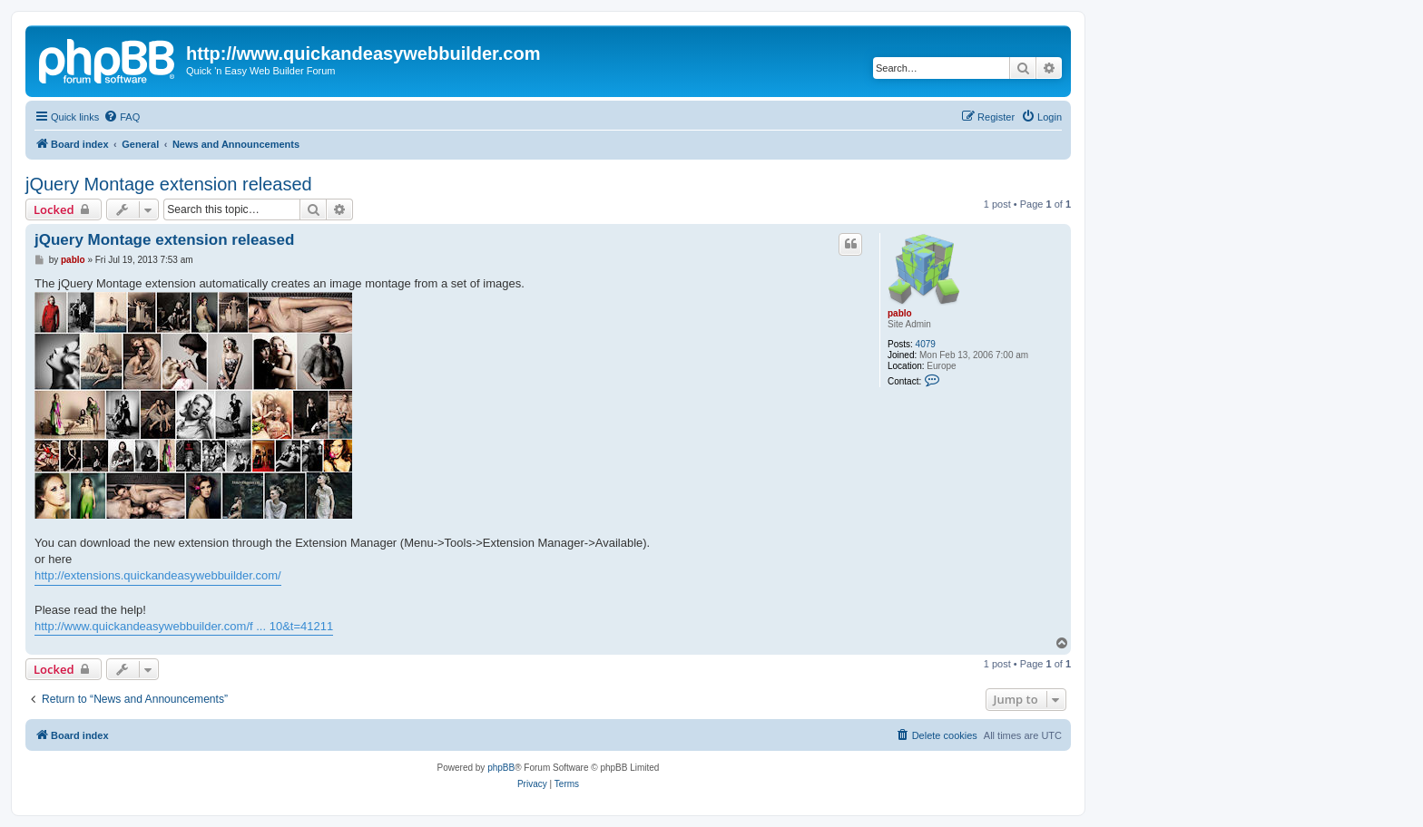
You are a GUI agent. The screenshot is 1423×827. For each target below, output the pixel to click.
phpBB (501, 768)
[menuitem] (121, 117)
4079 (926, 344)
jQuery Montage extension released (168, 184)
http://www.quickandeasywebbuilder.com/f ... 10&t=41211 (183, 626)
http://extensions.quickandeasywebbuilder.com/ (157, 575)
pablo (900, 313)
